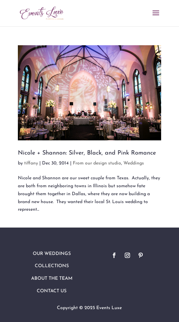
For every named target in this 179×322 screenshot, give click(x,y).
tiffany (31, 163)
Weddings (133, 163)
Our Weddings (52, 253)
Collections (52, 266)
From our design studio (97, 163)
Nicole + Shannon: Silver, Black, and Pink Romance (87, 153)
